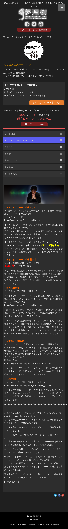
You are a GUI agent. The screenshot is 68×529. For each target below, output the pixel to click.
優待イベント (10, 160)
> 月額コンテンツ (18, 37)
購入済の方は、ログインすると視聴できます (25, 95)
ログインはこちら (34, 124)
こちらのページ (11, 291)
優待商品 (8, 167)
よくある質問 (10, 173)
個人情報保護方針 (34, 516)
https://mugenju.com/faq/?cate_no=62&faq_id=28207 (28, 363)
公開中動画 (9, 133)
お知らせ (8, 147)
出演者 (7, 153)
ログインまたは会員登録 (34, 29)
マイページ (36, 351)
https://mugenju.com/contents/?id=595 (22, 220)
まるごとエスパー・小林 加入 (46, 102)
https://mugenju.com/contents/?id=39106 (23, 305)
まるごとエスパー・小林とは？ (19, 140)
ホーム (6, 37)
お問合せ (34, 519)
